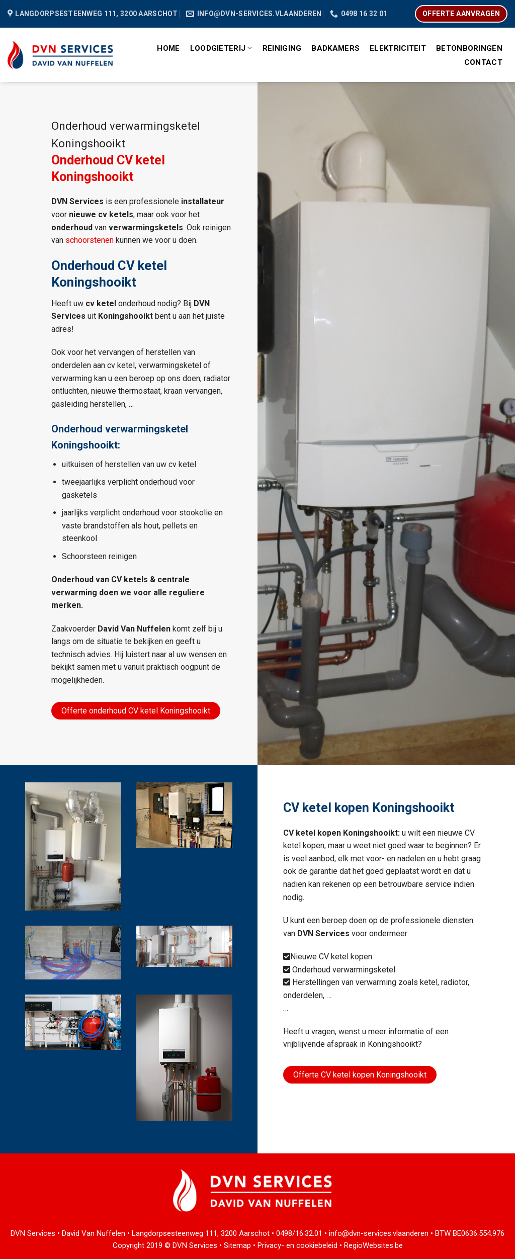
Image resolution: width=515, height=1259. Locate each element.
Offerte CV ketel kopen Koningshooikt (359, 1075)
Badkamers (335, 48)
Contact (483, 62)
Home (168, 48)
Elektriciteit (398, 48)
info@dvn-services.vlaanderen (378, 1233)
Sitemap (237, 1245)
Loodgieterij (221, 48)
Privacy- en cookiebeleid (297, 1245)
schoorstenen (89, 240)
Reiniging (282, 48)
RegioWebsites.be (373, 1245)
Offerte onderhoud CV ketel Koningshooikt (135, 710)
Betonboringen (469, 48)
